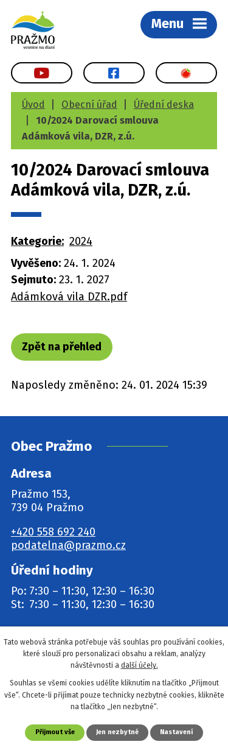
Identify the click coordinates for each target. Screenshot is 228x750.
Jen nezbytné (117, 732)
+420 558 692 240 (53, 532)
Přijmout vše (55, 732)
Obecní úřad (89, 104)
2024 (80, 241)
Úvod (33, 104)
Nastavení (176, 732)
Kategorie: (37, 241)
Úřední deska (164, 104)
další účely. (139, 665)
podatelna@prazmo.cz (68, 545)
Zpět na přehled (62, 346)
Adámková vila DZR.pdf (69, 296)
